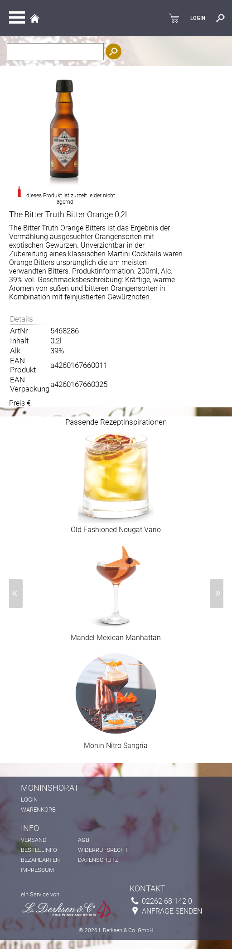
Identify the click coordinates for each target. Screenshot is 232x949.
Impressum (37, 869)
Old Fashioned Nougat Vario (116, 526)
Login (29, 799)
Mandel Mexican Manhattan (116, 634)
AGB (83, 839)
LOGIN (197, 18)
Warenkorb (38, 809)
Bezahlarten (40, 859)
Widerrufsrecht (103, 849)
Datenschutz (98, 859)
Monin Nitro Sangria (116, 742)
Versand (34, 839)
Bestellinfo (39, 849)
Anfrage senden (172, 911)
